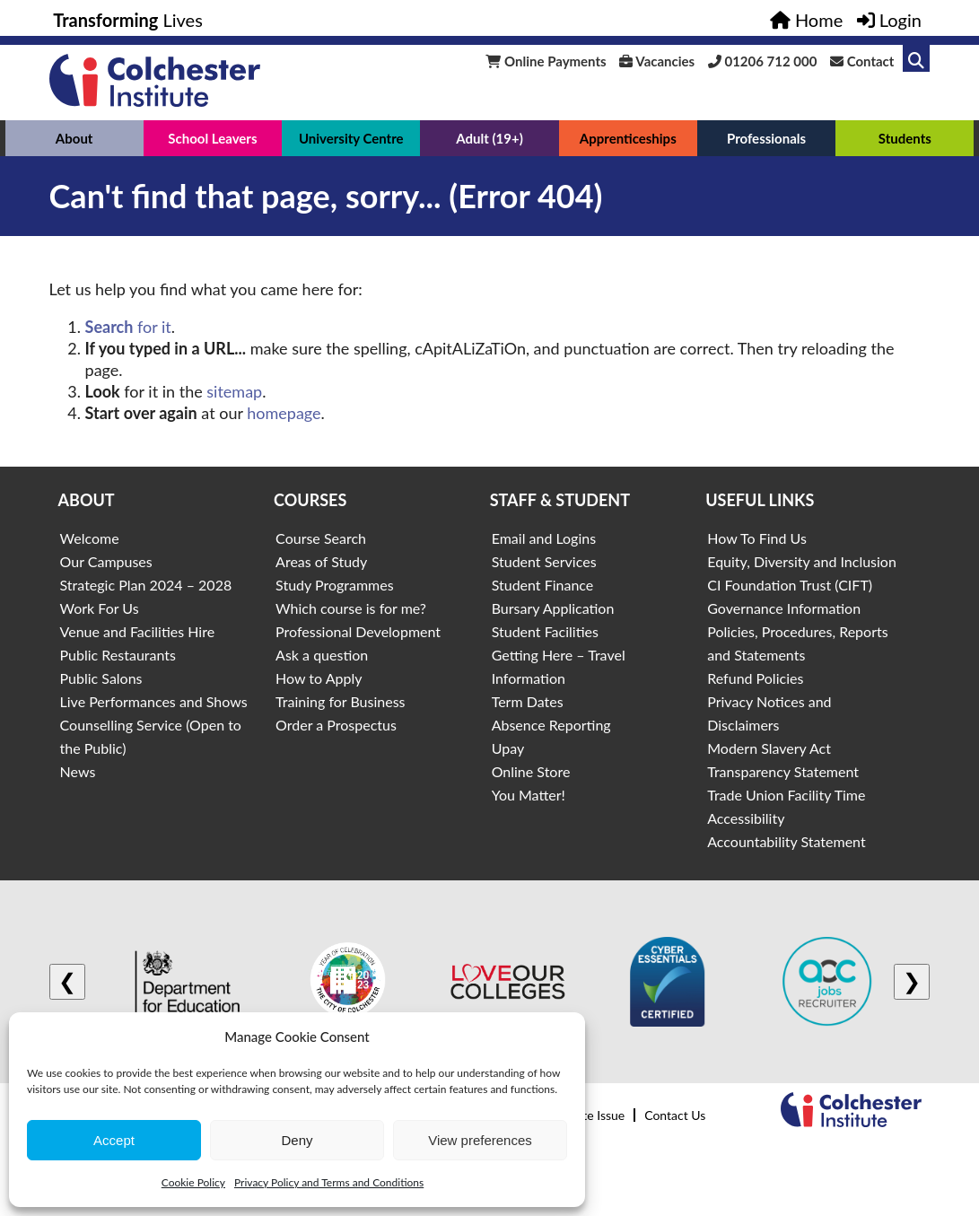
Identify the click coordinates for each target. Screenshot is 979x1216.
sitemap (234, 391)
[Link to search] (916, 58)
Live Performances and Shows (154, 701)
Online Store (531, 771)
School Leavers (212, 138)
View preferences (480, 1140)
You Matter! (528, 794)
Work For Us (99, 608)
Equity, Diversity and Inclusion (801, 561)
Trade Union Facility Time (786, 794)
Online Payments (545, 61)
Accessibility (745, 818)
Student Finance (543, 584)
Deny (296, 1140)
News (78, 771)
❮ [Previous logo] (67, 981)
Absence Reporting (551, 724)
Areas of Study (321, 561)
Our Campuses (106, 561)
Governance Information (784, 608)
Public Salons (101, 678)
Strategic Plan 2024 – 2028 (146, 584)
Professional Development (358, 631)
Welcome (89, 538)
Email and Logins (544, 538)
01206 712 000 (762, 61)
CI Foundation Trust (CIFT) (789, 584)
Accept (114, 1140)
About (74, 138)
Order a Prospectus (336, 724)
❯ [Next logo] (912, 981)
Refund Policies (755, 678)
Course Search (320, 538)
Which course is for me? (350, 608)
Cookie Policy (193, 1182)
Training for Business (340, 701)
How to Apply (318, 678)
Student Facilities (545, 631)
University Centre (351, 138)
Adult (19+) (489, 138)
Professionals (766, 138)
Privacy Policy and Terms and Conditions (329, 1182)
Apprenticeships (628, 138)
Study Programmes (334, 584)
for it (128, 327)
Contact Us (674, 1115)
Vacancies (657, 61)
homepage (283, 413)
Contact (862, 61)
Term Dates (528, 701)
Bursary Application (553, 608)
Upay (508, 748)
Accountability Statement (786, 841)
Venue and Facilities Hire (137, 631)
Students (904, 138)
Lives (128, 20)
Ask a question (321, 654)
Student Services (544, 561)
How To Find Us (757, 538)
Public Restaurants (118, 654)
